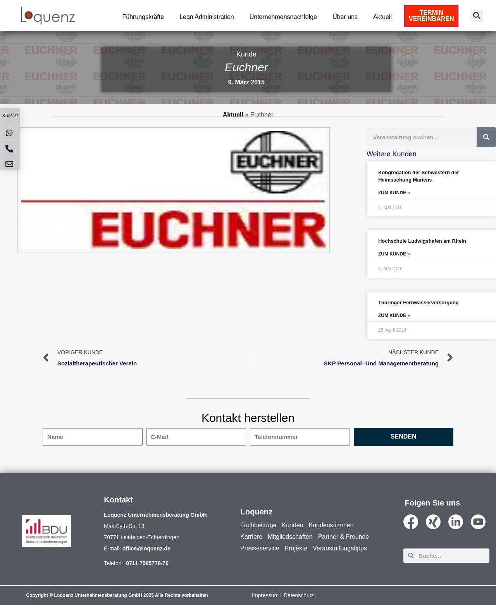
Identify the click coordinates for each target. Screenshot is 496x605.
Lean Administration (206, 17)
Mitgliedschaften (290, 536)
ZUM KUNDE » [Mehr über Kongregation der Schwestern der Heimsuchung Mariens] (394, 192)
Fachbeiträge (258, 525)
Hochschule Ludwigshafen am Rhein (422, 241)
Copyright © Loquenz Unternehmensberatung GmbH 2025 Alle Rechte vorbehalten (117, 595)
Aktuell (382, 17)
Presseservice (259, 548)
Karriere (251, 536)
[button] (476, 15)
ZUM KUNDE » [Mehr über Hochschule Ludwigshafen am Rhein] (394, 254)
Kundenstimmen (331, 525)
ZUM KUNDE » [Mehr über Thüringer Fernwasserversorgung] (394, 315)
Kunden (292, 525)
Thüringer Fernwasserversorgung (418, 302)
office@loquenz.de (146, 548)
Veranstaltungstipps (340, 548)
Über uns (345, 17)
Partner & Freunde (343, 536)
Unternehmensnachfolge (283, 17)
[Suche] (486, 137)
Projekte (296, 548)
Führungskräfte (143, 17)
